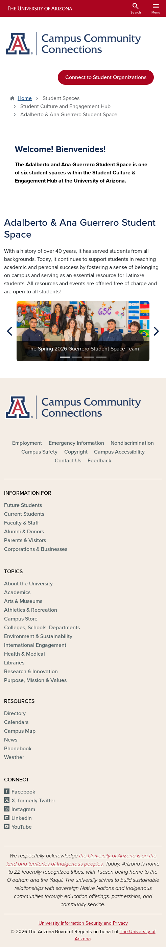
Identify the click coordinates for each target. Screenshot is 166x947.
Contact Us (68, 460)
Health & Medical (24, 654)
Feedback (99, 460)
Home (25, 98)
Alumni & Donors (24, 531)
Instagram (23, 809)
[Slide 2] (77, 357)
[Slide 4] (101, 357)
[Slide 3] (89, 357)
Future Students (23, 505)
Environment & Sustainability (38, 636)
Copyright (76, 451)
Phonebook (17, 748)
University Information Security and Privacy (83, 923)
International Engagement (35, 645)
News (10, 739)
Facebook (23, 791)
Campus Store (21, 618)
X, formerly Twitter (33, 800)
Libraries (14, 662)
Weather (14, 757)
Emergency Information (76, 443)
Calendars (16, 722)
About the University (28, 583)
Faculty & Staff (21, 522)
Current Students (24, 514)
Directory (15, 713)
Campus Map (19, 731)
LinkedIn (21, 818)
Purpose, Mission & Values (35, 680)
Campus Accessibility (119, 451)
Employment (27, 443)
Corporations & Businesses (35, 549)
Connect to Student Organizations (105, 77)
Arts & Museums (23, 601)
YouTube (21, 827)
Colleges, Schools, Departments (42, 627)
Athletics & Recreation (30, 610)
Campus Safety (39, 451)
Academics (17, 592)
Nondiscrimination (132, 443)
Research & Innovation (31, 671)
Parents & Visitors (25, 540)
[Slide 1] (65, 357)
